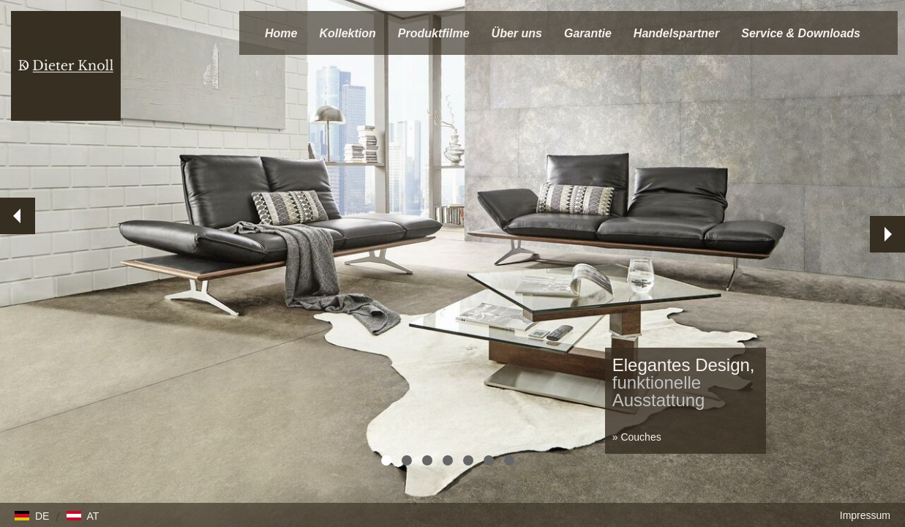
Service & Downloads (800, 33)
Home (281, 33)
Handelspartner (676, 33)
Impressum (865, 515)
